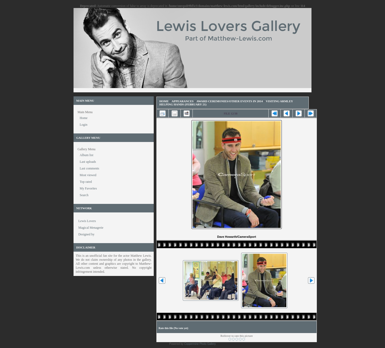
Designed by (86, 234)
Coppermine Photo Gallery (200, 343)
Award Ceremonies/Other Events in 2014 (230, 101)
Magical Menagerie (90, 228)
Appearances (183, 101)
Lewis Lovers (87, 221)
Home (164, 101)
